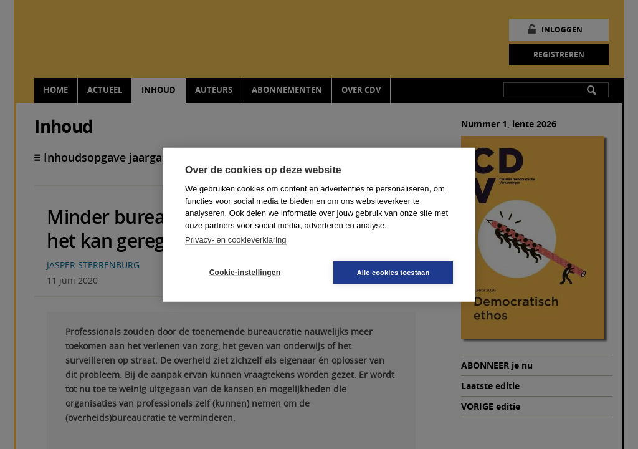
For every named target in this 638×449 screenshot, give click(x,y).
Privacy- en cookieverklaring (236, 239)
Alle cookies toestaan (393, 272)
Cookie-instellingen (244, 272)
